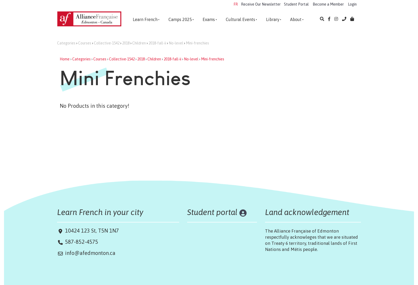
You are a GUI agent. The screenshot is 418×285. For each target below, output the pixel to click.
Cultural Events (240, 19)
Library (272, 19)
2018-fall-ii (157, 43)
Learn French (145, 19)
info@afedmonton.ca (90, 253)
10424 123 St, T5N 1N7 (91, 231)
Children (139, 43)
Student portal (212, 212)
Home (65, 59)
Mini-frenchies (197, 43)
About (296, 19)
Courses (84, 43)
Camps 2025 (180, 19)
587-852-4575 (81, 242)
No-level (176, 43)
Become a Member (328, 4)
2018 (126, 43)
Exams (209, 19)
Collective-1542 (106, 43)
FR (236, 4)
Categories (66, 43)
